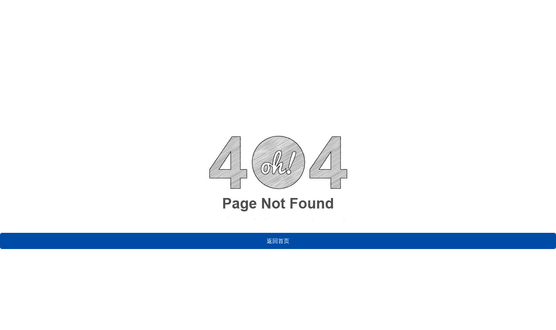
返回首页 (278, 241)
